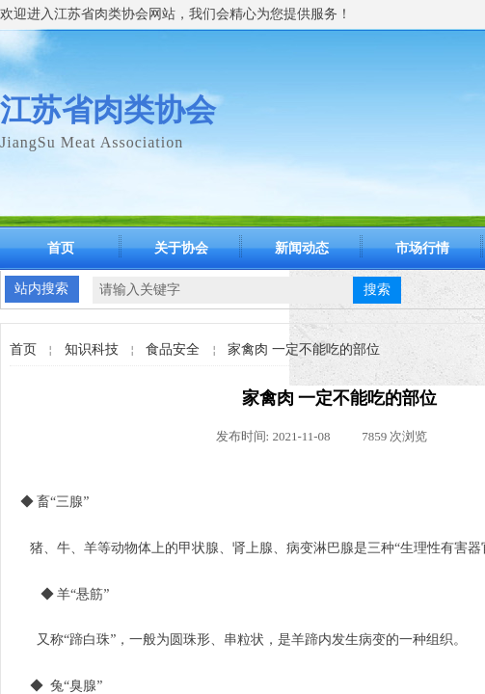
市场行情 (422, 248)
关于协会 (181, 248)
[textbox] (223, 290)
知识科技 (92, 349)
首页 (60, 248)
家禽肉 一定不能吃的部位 (304, 349)
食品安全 (173, 349)
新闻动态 (302, 248)
